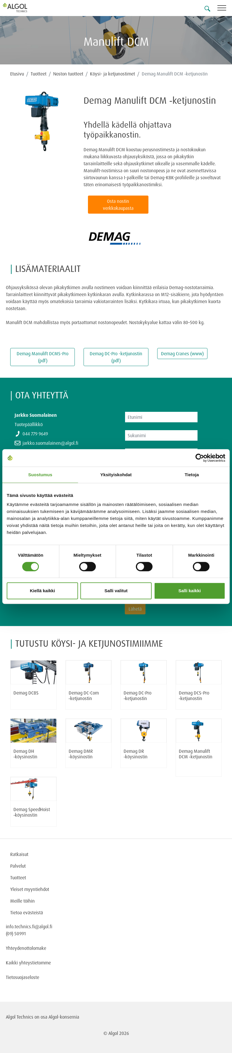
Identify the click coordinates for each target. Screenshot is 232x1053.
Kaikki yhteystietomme (28, 963)
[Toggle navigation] (224, 8)
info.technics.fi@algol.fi (29, 926)
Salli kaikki (189, 590)
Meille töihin (22, 901)
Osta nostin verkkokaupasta (118, 204)
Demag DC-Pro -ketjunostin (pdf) (116, 357)
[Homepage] (22, 7)
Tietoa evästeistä (26, 912)
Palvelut (18, 866)
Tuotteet (38, 74)
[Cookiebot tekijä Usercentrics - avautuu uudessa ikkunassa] (199, 457)
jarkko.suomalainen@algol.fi (50, 443)
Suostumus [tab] (40, 474)
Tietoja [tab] (192, 474)
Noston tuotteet (68, 74)
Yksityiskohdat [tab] (115, 474)
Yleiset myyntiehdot (29, 889)
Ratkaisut (19, 854)
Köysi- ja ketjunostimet (112, 74)
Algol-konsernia (64, 1017)
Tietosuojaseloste (22, 977)
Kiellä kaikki (42, 590)
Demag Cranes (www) (182, 353)
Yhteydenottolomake (26, 948)
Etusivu (17, 74)
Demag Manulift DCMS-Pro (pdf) (42, 357)
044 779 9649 (35, 434)
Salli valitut (115, 590)
